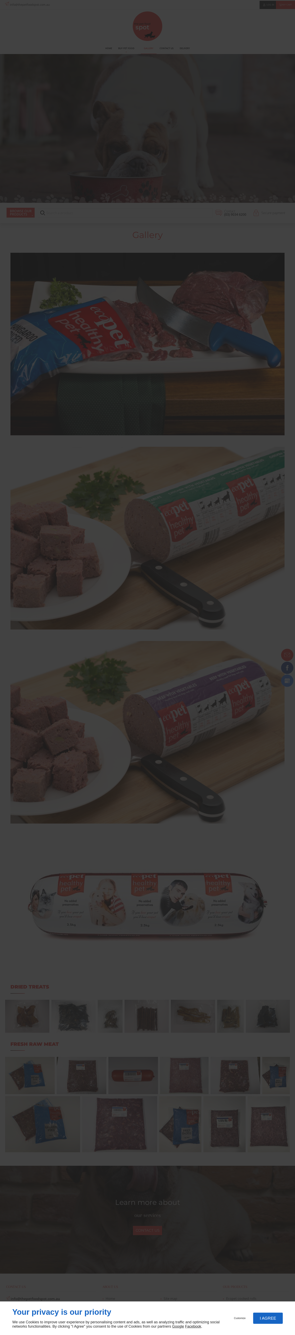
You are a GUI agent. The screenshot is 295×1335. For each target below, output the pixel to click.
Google (178, 1326)
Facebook (193, 1326)
